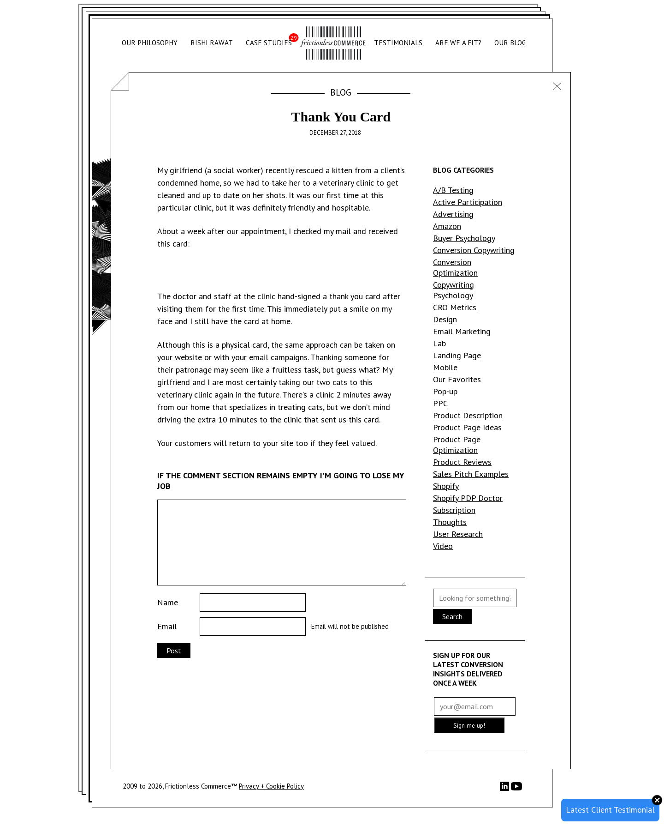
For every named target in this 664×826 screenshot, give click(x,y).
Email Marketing (462, 331)
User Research (458, 534)
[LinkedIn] (505, 788)
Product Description (468, 415)
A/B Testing (453, 190)
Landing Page (457, 355)
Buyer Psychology (464, 238)
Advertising (453, 214)
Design (445, 319)
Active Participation (467, 202)
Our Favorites (457, 379)
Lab (439, 343)
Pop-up (445, 391)
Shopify (446, 486)
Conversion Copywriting (474, 250)
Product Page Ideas (467, 427)
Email (167, 626)
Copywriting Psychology (453, 290)
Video (443, 546)
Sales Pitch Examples (471, 474)
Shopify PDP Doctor (468, 498)
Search (452, 616)
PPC (440, 403)
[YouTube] (516, 789)
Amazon (447, 226)
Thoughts (450, 522)
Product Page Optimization (456, 444)
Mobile (445, 367)
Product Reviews (462, 462)
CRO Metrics (454, 307)
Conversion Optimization (455, 267)
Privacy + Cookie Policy (271, 786)
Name (167, 602)
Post (173, 650)
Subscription (454, 510)
